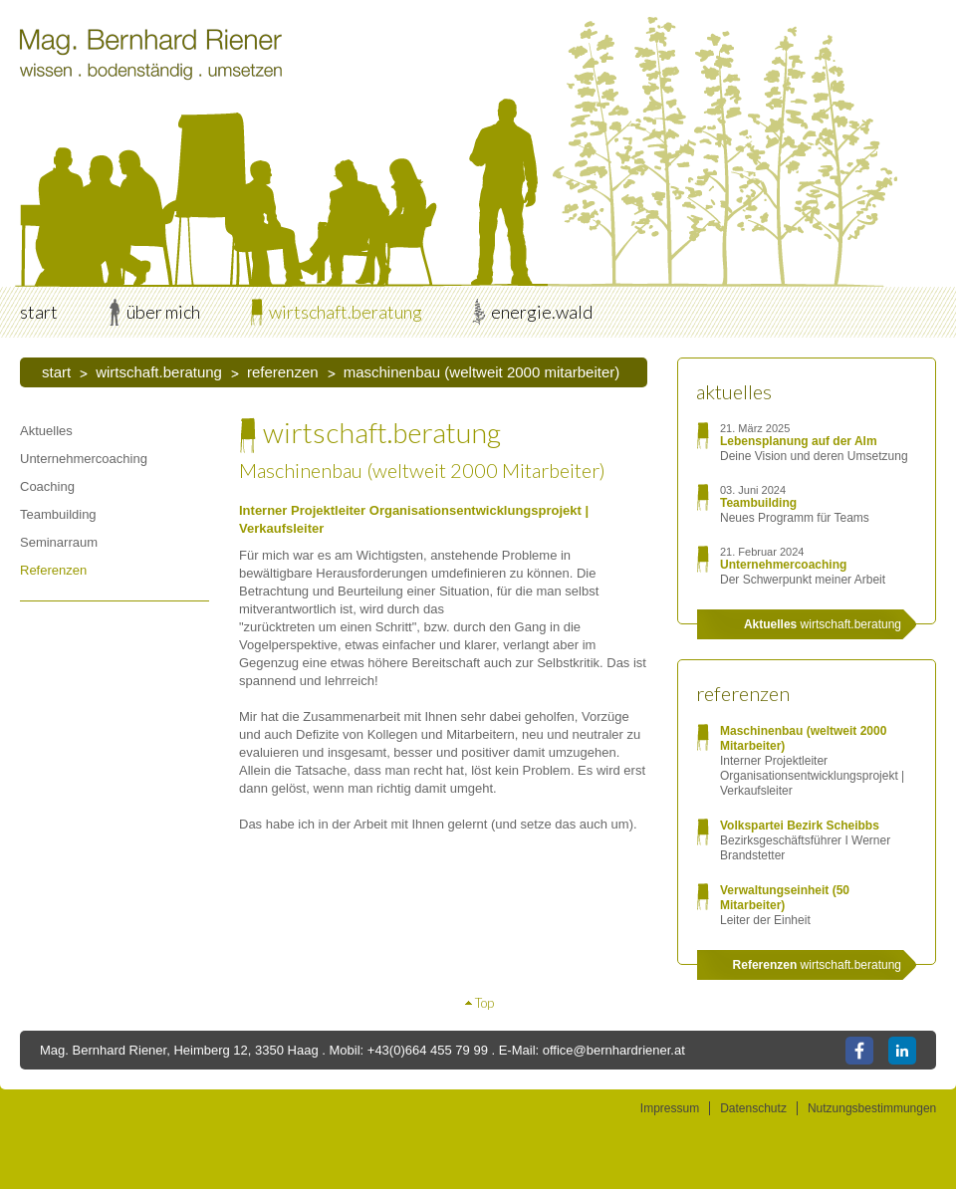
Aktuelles (46, 430)
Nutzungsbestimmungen (872, 1108)
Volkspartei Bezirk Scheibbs (799, 825)
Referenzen (283, 371)
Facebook (859, 1051)
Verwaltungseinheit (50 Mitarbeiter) (784, 897)
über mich (163, 312)
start (39, 312)
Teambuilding (58, 514)
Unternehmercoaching (83, 458)
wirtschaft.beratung (345, 312)
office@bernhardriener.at (614, 1050)
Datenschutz (753, 1108)
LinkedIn (902, 1051)
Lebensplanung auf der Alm (798, 441)
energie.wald (542, 312)
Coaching (47, 486)
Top (484, 1003)
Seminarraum (59, 542)
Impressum (669, 1108)
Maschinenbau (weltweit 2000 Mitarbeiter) (482, 371)
